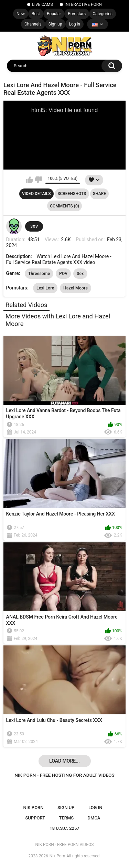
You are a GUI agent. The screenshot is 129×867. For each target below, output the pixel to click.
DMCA (94, 817)
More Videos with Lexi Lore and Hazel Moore (58, 320)
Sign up (55, 24)
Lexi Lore (45, 288)
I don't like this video (38, 179)
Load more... (64, 761)
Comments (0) (64, 206)
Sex (80, 273)
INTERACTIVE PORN (83, 4)
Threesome (39, 273)
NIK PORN (33, 807)
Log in (74, 24)
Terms (66, 817)
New (21, 13)
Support (35, 817)
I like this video (29, 179)
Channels (33, 24)
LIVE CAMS (42, 4)
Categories (102, 13)
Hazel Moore (75, 288)
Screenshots (71, 193)
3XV (34, 226)
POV (63, 273)
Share (99, 193)
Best (36, 13)
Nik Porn (57, 856)
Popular (54, 13)
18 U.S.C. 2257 (64, 828)
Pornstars (77, 13)
